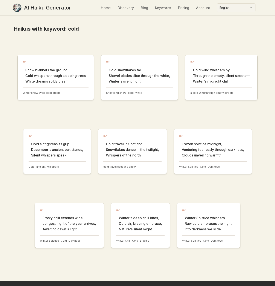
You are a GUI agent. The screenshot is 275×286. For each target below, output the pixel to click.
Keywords (163, 8)
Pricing (183, 8)
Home (106, 8)
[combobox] (236, 7)
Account (203, 8)
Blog (144, 8)
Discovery (126, 8)
